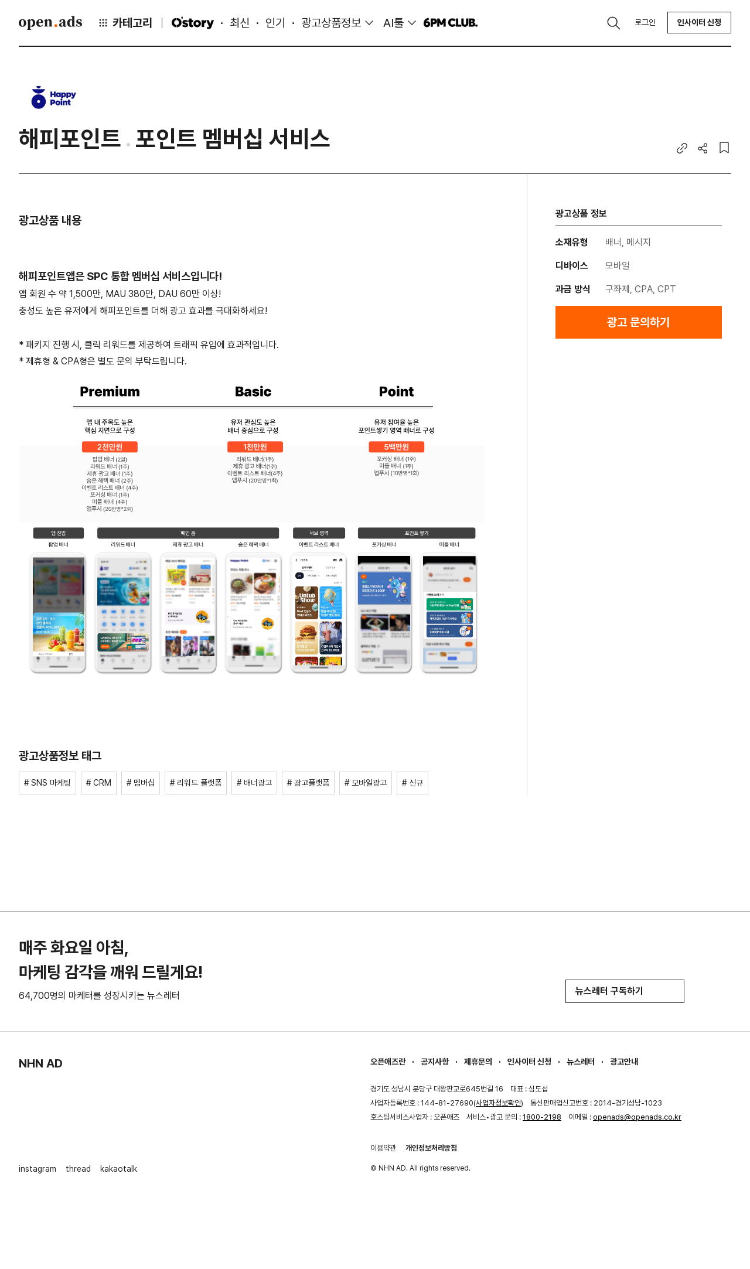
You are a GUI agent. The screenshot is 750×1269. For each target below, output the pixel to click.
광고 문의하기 (638, 322)
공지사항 (435, 1061)
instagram (37, 1169)
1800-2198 (542, 1117)
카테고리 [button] (124, 23)
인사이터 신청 (699, 22)
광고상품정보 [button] (331, 23)
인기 (275, 23)
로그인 (645, 22)
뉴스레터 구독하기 (624, 991)
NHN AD (41, 1063)
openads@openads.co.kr (637, 1117)
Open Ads (50, 23)
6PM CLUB (450, 22)
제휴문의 (478, 1061)
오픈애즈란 (387, 1061)
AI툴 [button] (393, 23)
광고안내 (624, 1061)
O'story (193, 22)
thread (78, 1169)
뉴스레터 (581, 1061)
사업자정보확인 (498, 1103)
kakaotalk (118, 1169)
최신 (240, 23)
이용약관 (383, 1148)
